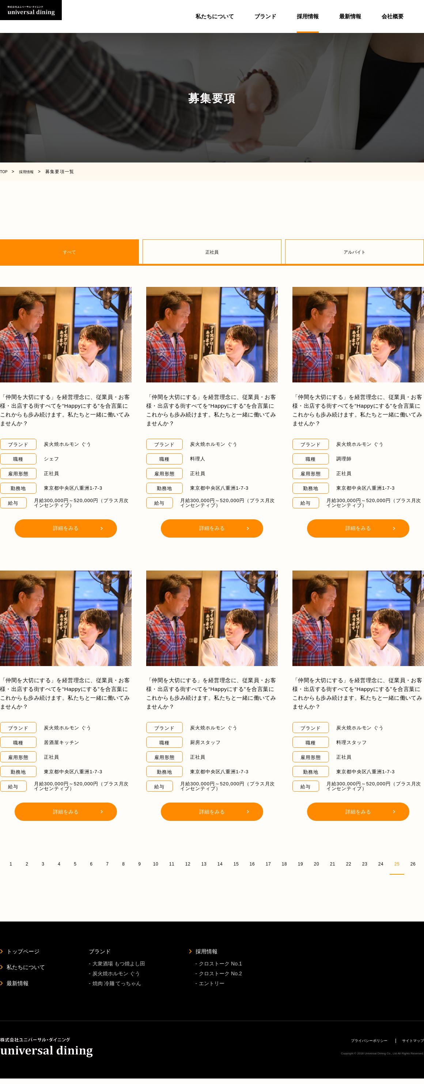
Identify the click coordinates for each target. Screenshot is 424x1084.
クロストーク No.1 (220, 965)
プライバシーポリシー (357, 1046)
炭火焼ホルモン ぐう (116, 977)
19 (300, 863)
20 (316, 863)
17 (268, 863)
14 (219, 863)
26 (412, 863)
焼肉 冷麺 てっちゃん (116, 988)
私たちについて (215, 16)
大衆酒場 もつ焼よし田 (118, 965)
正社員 (212, 252)
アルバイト (354, 252)
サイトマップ (409, 1046)
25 (396, 863)
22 (348, 863)
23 (364, 863)
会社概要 (393, 16)
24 (380, 863)
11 (171, 863)
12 (187, 863)
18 (284, 863)
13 (203, 863)
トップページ (23, 952)
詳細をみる (66, 528)
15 (235, 863)
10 (155, 863)
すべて (69, 252)
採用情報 (206, 952)
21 (332, 863)
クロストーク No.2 (220, 977)
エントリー (211, 988)
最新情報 (350, 16)
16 (252, 863)
